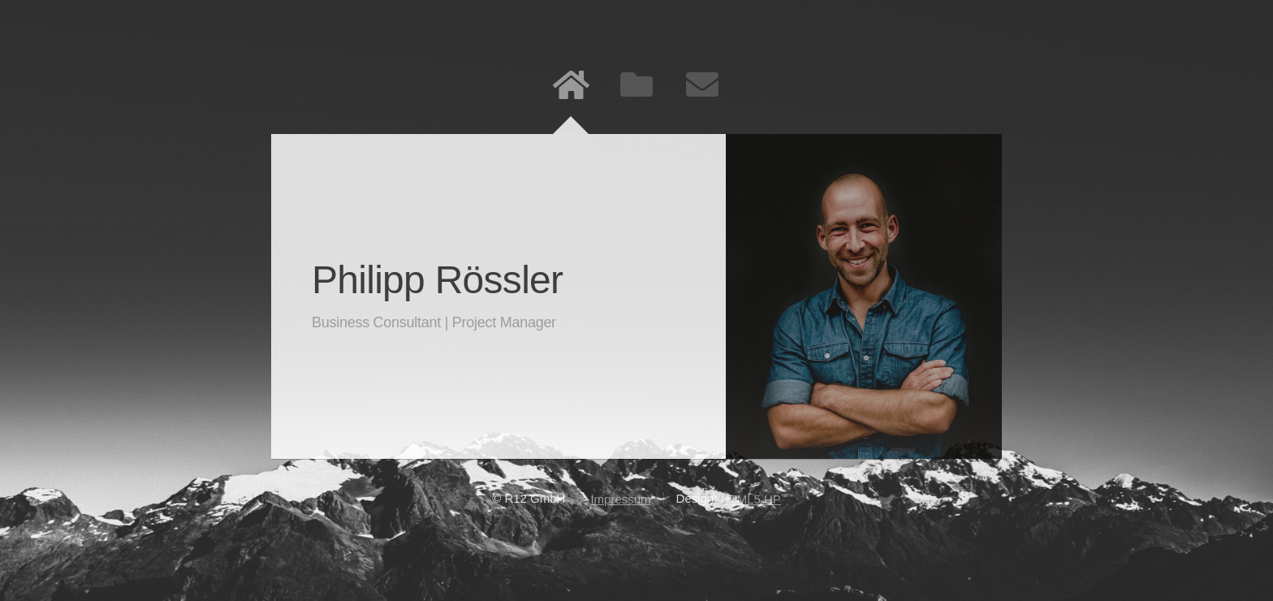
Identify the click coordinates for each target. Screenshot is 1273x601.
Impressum (620, 499)
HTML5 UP (751, 499)
